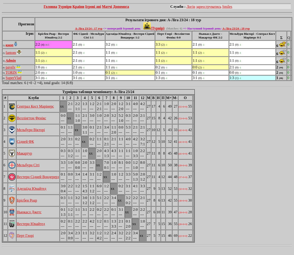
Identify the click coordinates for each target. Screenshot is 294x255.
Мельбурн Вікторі (31, 130)
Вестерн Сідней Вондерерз (38, 177)
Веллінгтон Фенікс (31, 118)
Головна (50, 7)
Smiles (227, 7)
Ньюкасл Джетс (29, 212)
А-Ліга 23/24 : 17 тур (88, 28)
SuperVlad (13, 78)
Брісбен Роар (27, 200)
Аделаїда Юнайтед (31, 189)
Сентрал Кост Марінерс (35, 106)
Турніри (65, 7)
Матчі (107, 7)
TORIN (11, 72)
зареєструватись (208, 7)
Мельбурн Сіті (28, 165)
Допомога (121, 7)
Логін (191, 7)
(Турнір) (153, 28)
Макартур (24, 153)
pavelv (10, 67)
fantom (11, 53)
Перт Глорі (25, 235)
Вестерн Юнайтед (31, 224)
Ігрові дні (93, 7)
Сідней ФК (25, 142)
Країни (78, 7)
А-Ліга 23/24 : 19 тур (236, 28)
